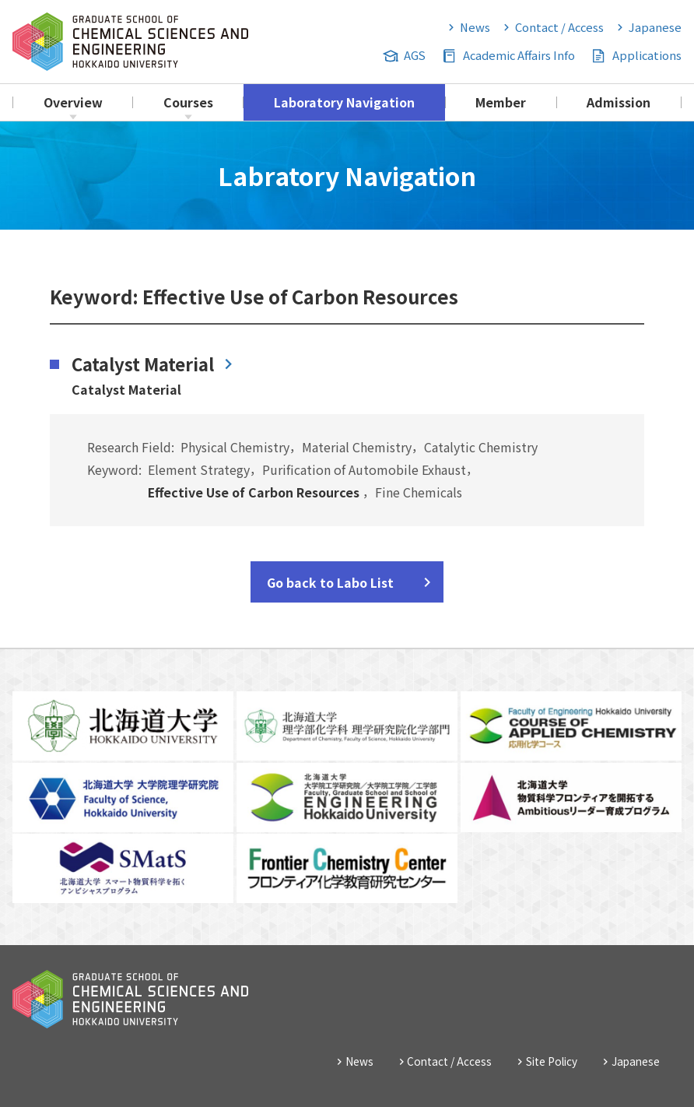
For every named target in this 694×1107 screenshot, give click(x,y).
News (475, 27)
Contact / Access (559, 27)
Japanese (655, 27)
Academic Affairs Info (519, 55)
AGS (415, 55)
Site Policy (551, 1061)
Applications (647, 55)
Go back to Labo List (330, 582)
